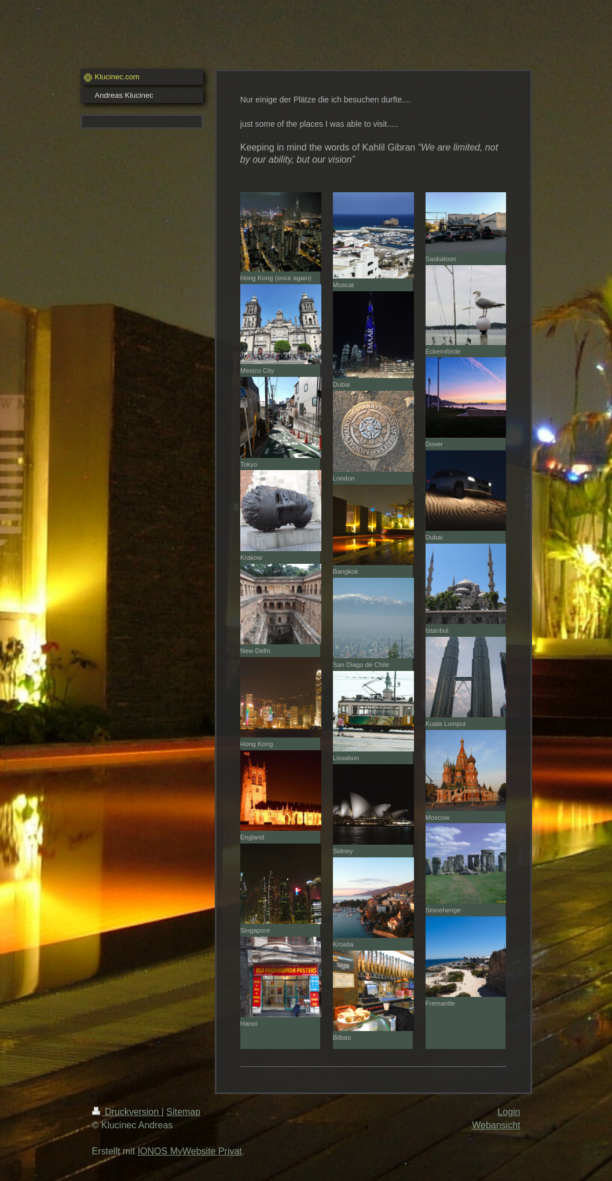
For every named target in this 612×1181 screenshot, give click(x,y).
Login (508, 1112)
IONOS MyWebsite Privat (190, 1151)
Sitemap (183, 1112)
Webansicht (496, 1125)
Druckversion (127, 1112)
